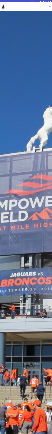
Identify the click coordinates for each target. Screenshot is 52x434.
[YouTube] (50, 1)
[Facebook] (43, 1)
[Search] (36, 1)
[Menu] (50, 6)
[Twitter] (46, 1)
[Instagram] (48, 1)
